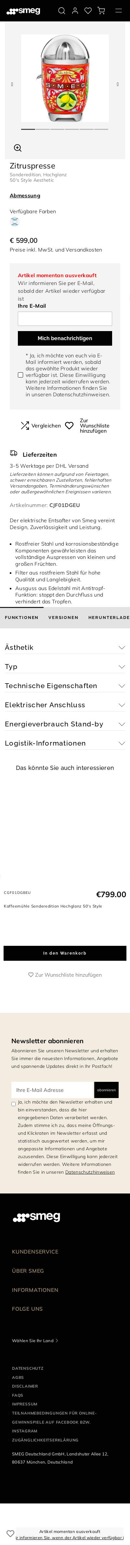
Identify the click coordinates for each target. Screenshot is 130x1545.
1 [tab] (28, 126)
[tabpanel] (65, 78)
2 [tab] (43, 126)
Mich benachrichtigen (65, 338)
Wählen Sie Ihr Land (33, 1340)
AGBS (18, 1377)
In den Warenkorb (65, 953)
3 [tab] (57, 126)
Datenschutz (28, 1368)
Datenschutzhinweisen (81, 394)
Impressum (24, 1404)
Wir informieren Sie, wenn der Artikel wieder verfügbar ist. (70, 1537)
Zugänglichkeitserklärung (45, 1440)
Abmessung (25, 195)
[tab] (22, 617)
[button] (17, 147)
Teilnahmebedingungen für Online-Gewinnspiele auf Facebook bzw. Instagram (54, 1422)
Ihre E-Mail (32, 306)
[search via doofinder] (62, 11)
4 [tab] (72, 126)
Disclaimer (25, 1386)
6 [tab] (101, 126)
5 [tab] (87, 126)
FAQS (17, 1395)
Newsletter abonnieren (47, 1041)
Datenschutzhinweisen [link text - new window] (90, 1172)
